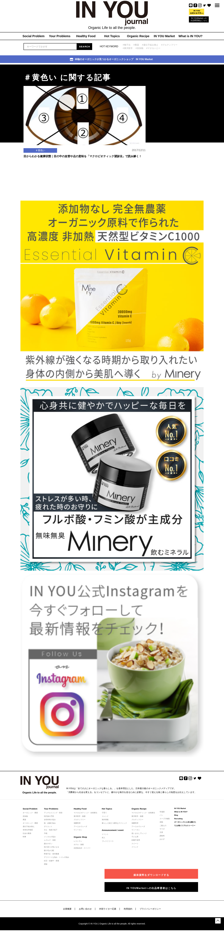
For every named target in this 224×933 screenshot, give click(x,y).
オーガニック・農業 (30, 813)
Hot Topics (107, 809)
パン (161, 815)
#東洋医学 (128, 48)
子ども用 (135, 837)
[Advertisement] (171, 84)
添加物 (25, 816)
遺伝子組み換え (28, 826)
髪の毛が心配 (49, 850)
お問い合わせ (85, 907)
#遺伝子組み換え (151, 44)
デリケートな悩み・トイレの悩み (56, 857)
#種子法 (127, 44)
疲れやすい (48, 843)
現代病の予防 (49, 816)
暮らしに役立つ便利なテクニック (114, 823)
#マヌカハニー (154, 48)
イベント (105, 834)
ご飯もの (163, 825)
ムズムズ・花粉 (50, 840)
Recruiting (178, 819)
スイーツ (135, 843)
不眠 (45, 833)
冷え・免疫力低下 (50, 830)
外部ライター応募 (107, 907)
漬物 (161, 822)
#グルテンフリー (172, 44)
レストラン (78, 841)
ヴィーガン (78, 830)
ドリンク (135, 847)
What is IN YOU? (181, 812)
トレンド (105, 816)
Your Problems (51, 809)
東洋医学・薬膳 (79, 816)
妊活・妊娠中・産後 (51, 861)
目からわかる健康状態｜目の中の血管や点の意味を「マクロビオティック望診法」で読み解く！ (82, 165)
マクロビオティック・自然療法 (85, 813)
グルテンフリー (79, 819)
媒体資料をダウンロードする (171, 873)
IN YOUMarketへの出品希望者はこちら (199, 19)
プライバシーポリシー (150, 907)
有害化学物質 (28, 830)
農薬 (24, 819)
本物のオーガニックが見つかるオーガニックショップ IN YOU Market (111, 59)
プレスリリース (108, 841)
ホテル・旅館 (79, 844)
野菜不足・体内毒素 (51, 854)
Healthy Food (80, 809)
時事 (24, 837)
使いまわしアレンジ (139, 833)
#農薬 (137, 44)
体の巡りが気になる (51, 847)
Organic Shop (80, 837)
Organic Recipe (139, 809)
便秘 (45, 864)
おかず (162, 839)
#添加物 (140, 48)
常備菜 (162, 812)
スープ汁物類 (165, 819)
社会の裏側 (27, 833)
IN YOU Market (180, 808)
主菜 (161, 832)
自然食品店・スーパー (82, 848)
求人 (103, 838)
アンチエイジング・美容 (53, 813)
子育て (104, 813)
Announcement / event (112, 830)
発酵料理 (77, 823)
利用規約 (128, 907)
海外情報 (105, 819)
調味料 (162, 836)
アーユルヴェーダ (80, 826)
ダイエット (48, 826)
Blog (176, 815)
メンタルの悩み (50, 837)
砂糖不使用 (136, 840)
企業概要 (67, 907)
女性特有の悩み (50, 819)
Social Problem (30, 809)
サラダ (162, 829)
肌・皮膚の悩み (50, 823)
